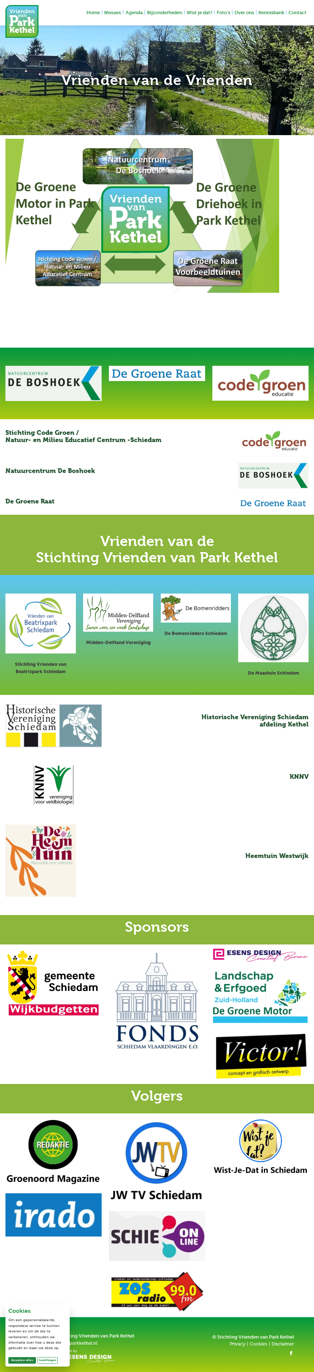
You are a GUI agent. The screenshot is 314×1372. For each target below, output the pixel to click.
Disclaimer (283, 1344)
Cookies (258, 1344)
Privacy (237, 1344)
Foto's (223, 12)
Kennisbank (271, 12)
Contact (297, 12)
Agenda (134, 12)
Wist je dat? (199, 12)
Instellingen (47, 1360)
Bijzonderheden (164, 12)
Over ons (244, 12)
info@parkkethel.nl (77, 1343)
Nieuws (112, 12)
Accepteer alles (23, 1360)
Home (93, 12)
